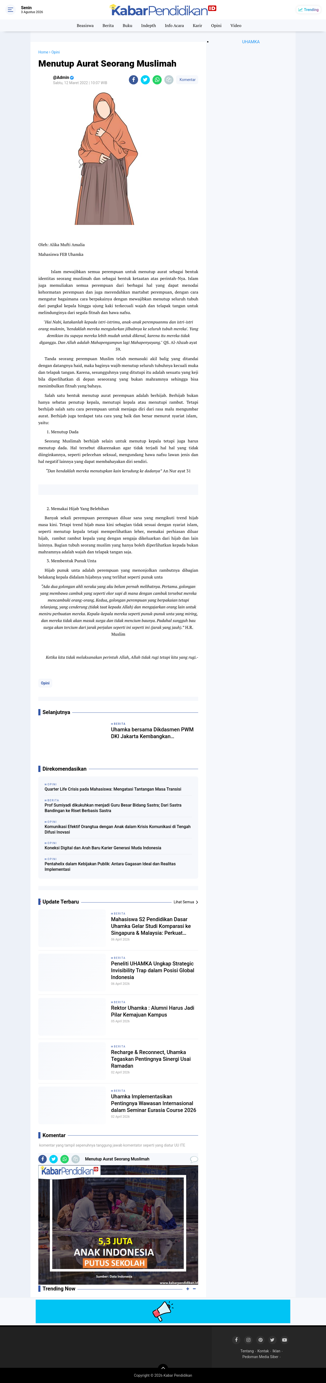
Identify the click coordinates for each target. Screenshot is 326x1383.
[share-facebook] (133, 79)
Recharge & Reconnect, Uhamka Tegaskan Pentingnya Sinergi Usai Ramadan (151, 1059)
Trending (311, 10)
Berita (108, 25)
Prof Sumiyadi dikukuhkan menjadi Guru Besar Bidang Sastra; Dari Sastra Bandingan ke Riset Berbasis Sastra (113, 808)
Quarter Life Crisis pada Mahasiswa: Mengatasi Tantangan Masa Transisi (113, 789)
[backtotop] (163, 1369)
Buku (127, 25)
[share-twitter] (145, 79)
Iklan (276, 1351)
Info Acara (174, 25)
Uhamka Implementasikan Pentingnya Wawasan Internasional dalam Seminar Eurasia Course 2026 (153, 1103)
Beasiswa (85, 25)
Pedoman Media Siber (260, 1357)
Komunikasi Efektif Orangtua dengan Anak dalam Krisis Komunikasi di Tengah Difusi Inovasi (118, 829)
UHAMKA (251, 41)
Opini (216, 25)
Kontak (263, 1351)
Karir (197, 25)
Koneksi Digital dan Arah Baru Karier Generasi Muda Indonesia (103, 847)
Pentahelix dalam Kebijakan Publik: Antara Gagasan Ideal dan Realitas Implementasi (110, 866)
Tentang (247, 1351)
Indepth (148, 25)
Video (235, 25)
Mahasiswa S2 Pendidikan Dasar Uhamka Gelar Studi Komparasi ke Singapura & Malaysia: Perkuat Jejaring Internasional (151, 926)
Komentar (187, 80)
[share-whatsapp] (157, 79)
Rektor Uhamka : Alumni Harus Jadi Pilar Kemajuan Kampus (152, 1011)
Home (43, 52)
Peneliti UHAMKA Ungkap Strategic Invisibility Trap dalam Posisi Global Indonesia (152, 970)
